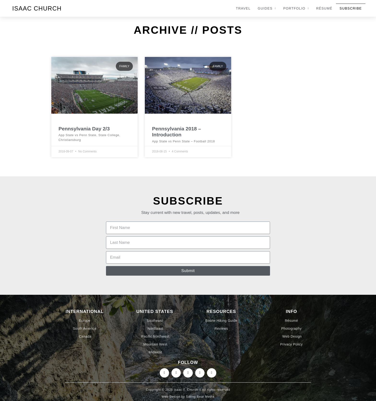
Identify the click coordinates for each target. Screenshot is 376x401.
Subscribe (351, 8)
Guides (267, 8)
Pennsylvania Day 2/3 (84, 128)
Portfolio (296, 8)
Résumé (324, 8)
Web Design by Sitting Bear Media (188, 396)
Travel (243, 8)
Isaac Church (37, 8)
